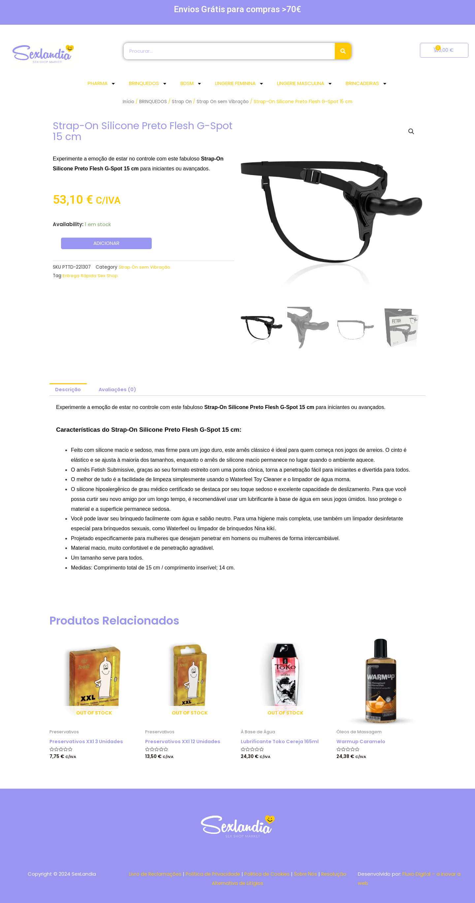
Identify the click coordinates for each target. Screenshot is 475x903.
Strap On (182, 102)
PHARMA (102, 83)
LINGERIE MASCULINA (304, 83)
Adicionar (106, 243)
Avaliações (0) (119, 389)
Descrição (68, 389)
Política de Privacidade (212, 873)
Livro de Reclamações (153, 873)
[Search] (343, 51)
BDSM (191, 83)
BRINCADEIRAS (366, 83)
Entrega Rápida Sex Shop (90, 275)
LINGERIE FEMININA (239, 83)
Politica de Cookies (268, 873)
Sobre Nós (307, 874)
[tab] (68, 389)
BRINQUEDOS (148, 83)
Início (128, 102)
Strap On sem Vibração (223, 102)
